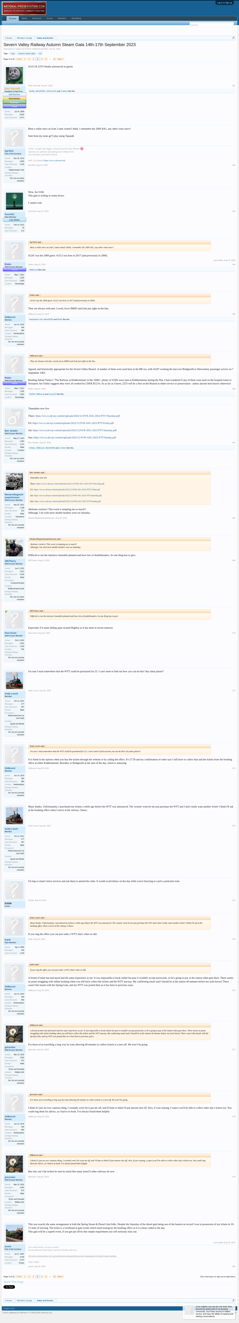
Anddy (32, 91)
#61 (233, 86)
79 (23, 228)
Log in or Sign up (224, 3)
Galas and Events (23, 49)
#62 (233, 165)
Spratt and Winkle (17, 724)
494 (22, 327)
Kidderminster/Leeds (16, 589)
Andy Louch (11, 693)
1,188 (22, 508)
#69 (233, 560)
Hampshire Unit (36, 319)
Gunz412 (9, 214)
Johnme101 (51, 91)
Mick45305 (40, 91)
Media (24, 18)
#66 (233, 389)
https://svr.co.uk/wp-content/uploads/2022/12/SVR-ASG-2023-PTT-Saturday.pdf (74, 430)
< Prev (18, 59)
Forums (12, 18)
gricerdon (10, 1047)
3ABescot (33, 270)
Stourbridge (19, 284)
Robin (30, 264)
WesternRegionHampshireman (14, 496)
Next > (60, 59)
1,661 (22, 643)
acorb (8, 1246)
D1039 (32, 394)
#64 (233, 264)
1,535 (22, 278)
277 (22, 704)
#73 (233, 826)
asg (12, 53)
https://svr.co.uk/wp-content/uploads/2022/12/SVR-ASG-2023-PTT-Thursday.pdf (78, 415)
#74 (233, 900)
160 (22, 950)
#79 (233, 1177)
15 (54, 59)
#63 (233, 211)
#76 (233, 990)
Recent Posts (27, 23)
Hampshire (20, 517)
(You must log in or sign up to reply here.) (217, 1277)
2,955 (22, 161)
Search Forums (11, 23)
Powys (21, 1263)
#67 (233, 443)
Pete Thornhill (34, 86)
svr (40, 53)
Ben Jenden (11, 430)
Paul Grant (10, 633)
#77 (233, 1050)
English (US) (9, 1308)
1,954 (22, 1058)
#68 (233, 518)
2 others (62, 448)
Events (50, 18)
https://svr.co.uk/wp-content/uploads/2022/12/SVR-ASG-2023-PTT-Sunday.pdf (75, 437)
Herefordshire (18, 333)
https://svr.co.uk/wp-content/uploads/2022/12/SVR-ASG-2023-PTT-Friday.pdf (73, 423)
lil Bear (32, 448)
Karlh (8, 939)
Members (62, 18)
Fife (22, 649)
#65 (233, 314)
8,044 (22, 115)
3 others (64, 91)
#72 (233, 768)
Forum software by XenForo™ (27, 1313)
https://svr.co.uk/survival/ (55, 160)
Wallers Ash (19, 1072)
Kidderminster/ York (16, 170)
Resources (37, 18)
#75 (233, 939)
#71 (233, 690)
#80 (233, 1266)
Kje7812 (44, 49)
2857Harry (10, 561)
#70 (233, 633)
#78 (233, 1117)
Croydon (20, 450)
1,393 (22, 441)
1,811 (22, 571)
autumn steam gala (26, 53)
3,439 (22, 1257)
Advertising (76, 18)
